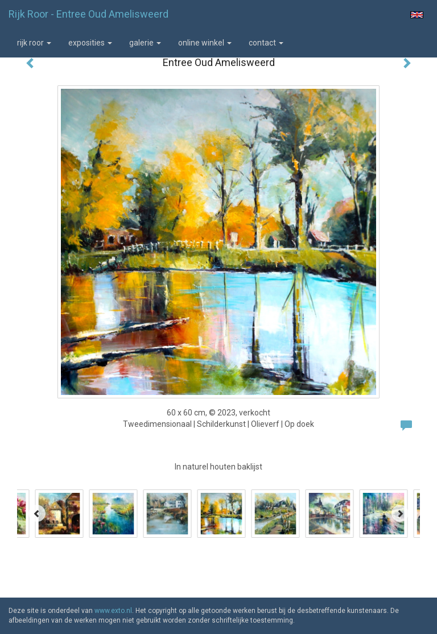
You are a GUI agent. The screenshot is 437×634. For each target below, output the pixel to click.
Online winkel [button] (205, 42)
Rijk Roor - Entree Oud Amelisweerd (88, 14)
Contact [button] (266, 42)
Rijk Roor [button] (34, 42)
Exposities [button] (90, 42)
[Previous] (37, 513)
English (416, 14)
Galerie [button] (145, 42)
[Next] (400, 513)
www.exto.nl (113, 611)
